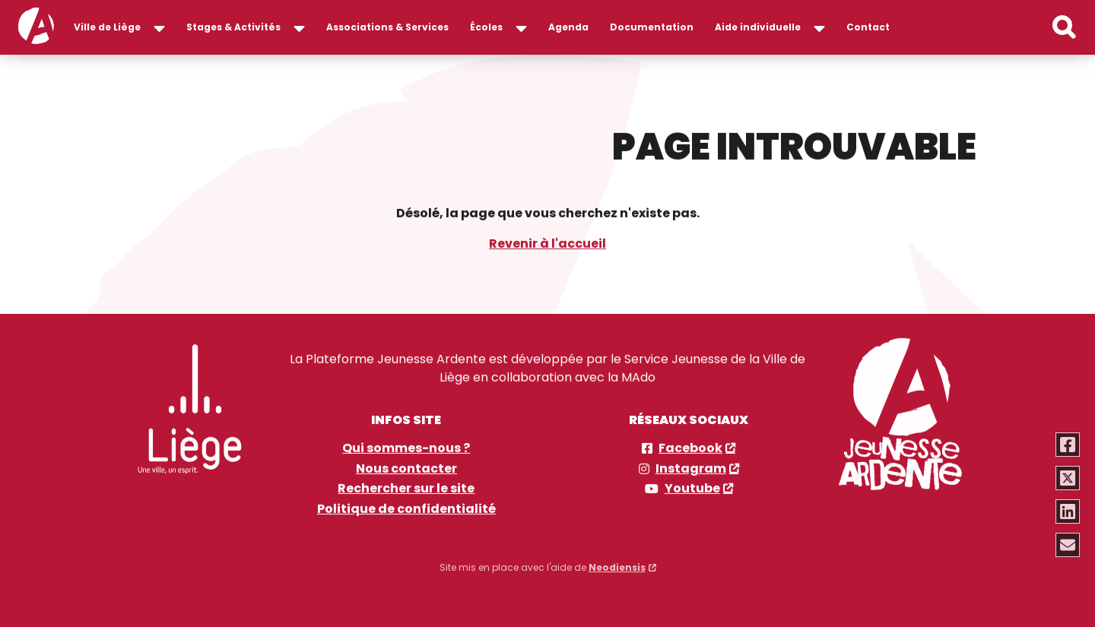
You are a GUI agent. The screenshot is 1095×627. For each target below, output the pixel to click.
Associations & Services (387, 27)
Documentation (652, 27)
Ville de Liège (107, 27)
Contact (868, 27)
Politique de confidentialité (406, 508)
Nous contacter (406, 468)
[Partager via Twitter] (1068, 478)
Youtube (692, 488)
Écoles (486, 27)
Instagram (690, 468)
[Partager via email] (1068, 545)
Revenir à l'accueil (547, 243)
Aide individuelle (758, 27)
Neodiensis (617, 563)
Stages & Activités (233, 27)
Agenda (568, 27)
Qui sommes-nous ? (406, 448)
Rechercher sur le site (406, 488)
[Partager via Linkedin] (1068, 511)
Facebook (690, 448)
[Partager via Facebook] (1068, 444)
